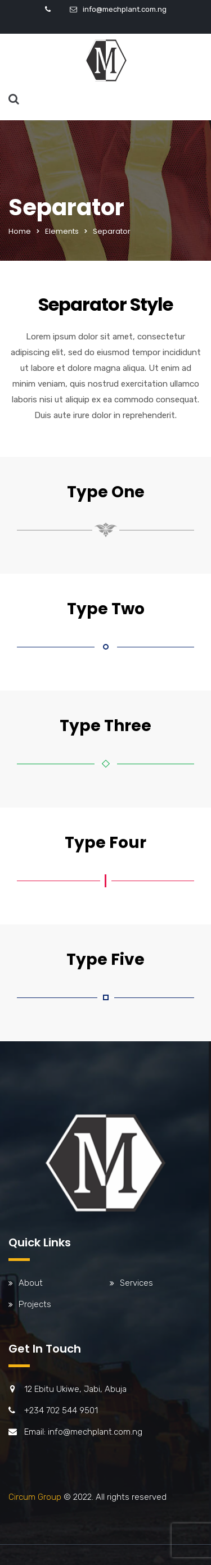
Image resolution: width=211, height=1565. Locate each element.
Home (19, 231)
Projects (35, 1304)
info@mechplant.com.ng (125, 9)
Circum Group (34, 1497)
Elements (62, 231)
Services (136, 1283)
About (31, 1283)
